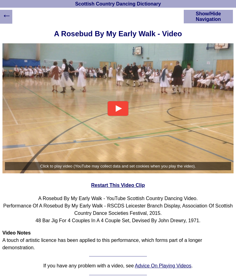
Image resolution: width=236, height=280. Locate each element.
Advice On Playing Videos (163, 265)
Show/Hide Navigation (208, 16)
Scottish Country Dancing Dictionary (118, 3)
